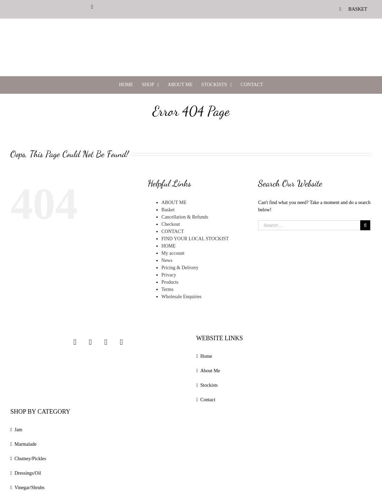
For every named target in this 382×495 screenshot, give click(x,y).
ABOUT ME (173, 202)
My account (172, 253)
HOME (168, 246)
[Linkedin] (121, 342)
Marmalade (25, 444)
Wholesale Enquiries (181, 296)
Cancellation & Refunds (184, 217)
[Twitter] (106, 342)
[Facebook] (90, 342)
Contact (208, 399)
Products (169, 282)
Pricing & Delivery (179, 267)
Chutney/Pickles (30, 458)
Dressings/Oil (27, 473)
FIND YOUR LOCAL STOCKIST (195, 238)
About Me (210, 370)
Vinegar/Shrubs (29, 487)
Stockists (209, 385)
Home (206, 356)
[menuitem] (353, 9)
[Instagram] (75, 342)
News (167, 260)
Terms (167, 289)
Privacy (168, 274)
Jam (18, 429)
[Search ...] (309, 225)
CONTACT (172, 231)
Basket (168, 209)
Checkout (170, 224)
